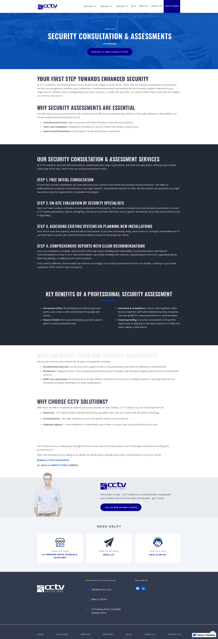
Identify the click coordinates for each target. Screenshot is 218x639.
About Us (150, 634)
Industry (121, 6)
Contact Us (174, 634)
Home (40, 634)
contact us (156, 6)
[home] (57, 6)
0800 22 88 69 (172, 6)
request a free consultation (110, 52)
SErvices (105, 6)
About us (143, 6)
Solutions (88, 6)
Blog (133, 6)
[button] (89, 6)
